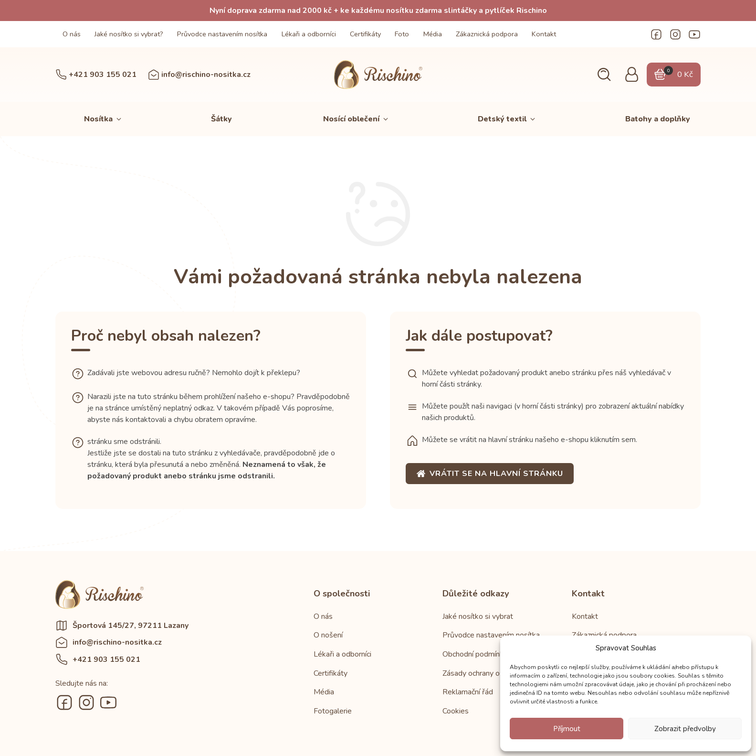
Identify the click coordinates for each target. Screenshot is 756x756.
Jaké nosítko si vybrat (477, 616)
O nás (72, 34)
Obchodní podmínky (474, 654)
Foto (402, 34)
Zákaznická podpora (487, 34)
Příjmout (566, 729)
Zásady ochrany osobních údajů (493, 673)
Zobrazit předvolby (685, 729)
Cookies (455, 711)
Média (432, 34)
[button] (604, 74)
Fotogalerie (333, 711)
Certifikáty (365, 34)
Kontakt (544, 34)
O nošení (328, 635)
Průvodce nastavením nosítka (222, 34)
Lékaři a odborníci (309, 34)
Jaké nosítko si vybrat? (128, 34)
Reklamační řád (467, 692)
